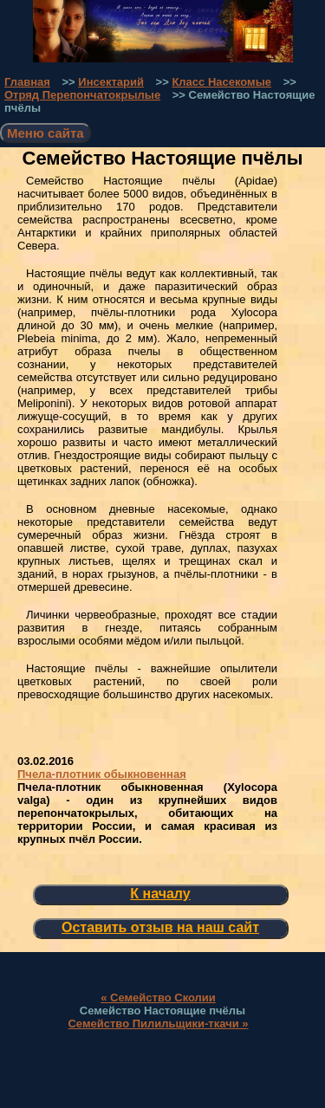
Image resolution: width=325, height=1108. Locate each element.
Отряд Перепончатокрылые (82, 94)
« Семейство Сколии (158, 997)
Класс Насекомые (221, 81)
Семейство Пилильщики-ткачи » (158, 1023)
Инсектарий (111, 81)
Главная (27, 81)
